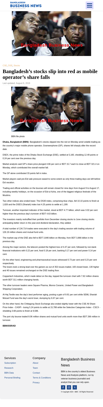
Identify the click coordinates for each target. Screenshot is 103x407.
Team (35, 368)
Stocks (17, 65)
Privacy (36, 382)
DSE (10, 65)
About (35, 363)
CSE (5, 65)
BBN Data (9, 373)
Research (8, 368)
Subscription (10, 363)
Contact (36, 373)
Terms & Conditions (42, 378)
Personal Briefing (12, 378)
